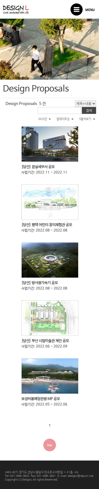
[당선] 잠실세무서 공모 (38, 167)
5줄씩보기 (85, 119)
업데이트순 (63, 119)
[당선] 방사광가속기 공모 (39, 283)
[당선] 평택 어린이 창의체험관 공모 (46, 225)
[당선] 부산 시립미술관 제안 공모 (45, 341)
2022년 (42, 119)
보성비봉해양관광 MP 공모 (40, 399)
